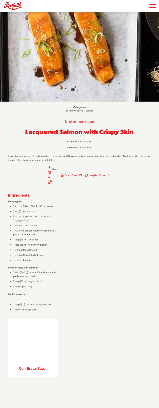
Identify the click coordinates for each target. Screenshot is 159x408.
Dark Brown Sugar (33, 368)
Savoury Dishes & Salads (79, 110)
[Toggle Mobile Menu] (152, 6)
